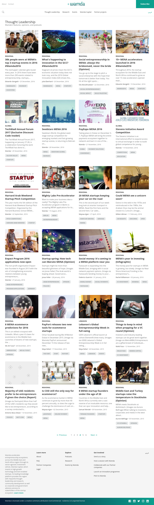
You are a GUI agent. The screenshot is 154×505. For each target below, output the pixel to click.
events (101, 354)
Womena (135, 282)
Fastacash (84, 286)
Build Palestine (101, 93)
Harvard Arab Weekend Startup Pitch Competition (20, 197)
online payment (61, 414)
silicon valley (12, 156)
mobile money (85, 282)
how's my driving (87, 219)
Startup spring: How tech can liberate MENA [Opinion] (58, 260)
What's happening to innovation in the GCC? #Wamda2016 (55, 63)
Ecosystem (11, 90)
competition (122, 152)
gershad (101, 219)
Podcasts (68, 456)
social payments (101, 282)
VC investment (122, 282)
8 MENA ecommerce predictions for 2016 (16, 326)
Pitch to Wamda (100, 476)
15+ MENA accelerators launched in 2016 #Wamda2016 (129, 63)
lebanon (91, 354)
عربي (150, 12)
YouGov (10, 417)
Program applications (15, 289)
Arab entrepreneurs (14, 285)
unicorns (133, 219)
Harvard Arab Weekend (16, 223)
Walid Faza (121, 351)
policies (46, 286)
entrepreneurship (50, 220)
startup (31, 223)
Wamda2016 (11, 86)
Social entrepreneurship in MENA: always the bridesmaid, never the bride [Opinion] (95, 64)
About (4, 4)
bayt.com (20, 417)
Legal (38, 469)
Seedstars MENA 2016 (54, 129)
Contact (11, 4)
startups (67, 86)
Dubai (82, 149)
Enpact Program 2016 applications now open (18, 260)
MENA (58, 86)
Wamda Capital (86, 12)
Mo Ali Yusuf (25, 350)
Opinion (66, 282)
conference (84, 153)
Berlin (45, 216)
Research (65, 12)
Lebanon (83, 321)
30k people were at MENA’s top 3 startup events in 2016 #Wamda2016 (21, 63)
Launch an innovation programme (107, 472)
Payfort (65, 354)
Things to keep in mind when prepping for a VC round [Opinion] (129, 327)
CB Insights (121, 219)
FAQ (38, 461)
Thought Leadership (52, 12)
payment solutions (96, 149)
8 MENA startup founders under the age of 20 (93, 392)
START (56, 354)
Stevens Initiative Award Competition (130, 131)
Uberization (11, 350)
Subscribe (145, 4)
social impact (85, 93)
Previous (63, 435)
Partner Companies (43, 465)
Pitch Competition (14, 219)
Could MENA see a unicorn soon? (131, 197)
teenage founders (87, 414)
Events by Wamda (72, 465)
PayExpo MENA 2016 (90, 129)
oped (143, 219)
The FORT (46, 354)
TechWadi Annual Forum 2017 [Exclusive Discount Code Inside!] (19, 132)
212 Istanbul (122, 423)
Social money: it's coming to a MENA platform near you (95, 260)
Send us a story (99, 456)
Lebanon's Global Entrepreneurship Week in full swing (94, 327)
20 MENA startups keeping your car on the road (94, 197)
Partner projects (100, 12)
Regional (9, 56)
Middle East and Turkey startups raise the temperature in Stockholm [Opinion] (131, 395)
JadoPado (47, 414)
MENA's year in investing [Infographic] (130, 260)
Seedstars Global (58, 152)
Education (121, 156)
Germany (31, 289)
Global (8, 126)
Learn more (18, 493)
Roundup (22, 86)
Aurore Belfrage (123, 427)
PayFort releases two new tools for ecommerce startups (57, 327)
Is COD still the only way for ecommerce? (58, 392)
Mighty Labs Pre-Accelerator (58, 195)
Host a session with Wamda (104, 461)
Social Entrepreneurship (90, 89)
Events (74, 12)
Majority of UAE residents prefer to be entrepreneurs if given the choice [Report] (20, 394)
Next (93, 435)
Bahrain (46, 156)
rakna (82, 223)
